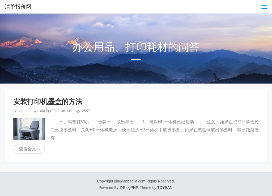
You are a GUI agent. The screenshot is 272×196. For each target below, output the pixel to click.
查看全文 (27, 149)
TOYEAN (164, 187)
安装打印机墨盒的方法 (47, 102)
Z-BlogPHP (129, 187)
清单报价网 (18, 7)
